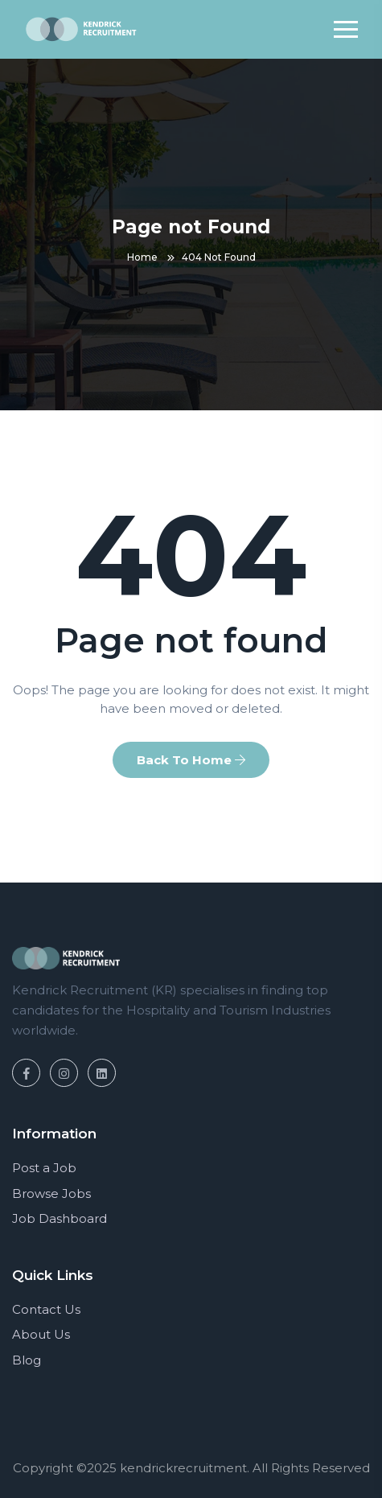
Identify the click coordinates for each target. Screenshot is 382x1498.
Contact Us (46, 1309)
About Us (41, 1334)
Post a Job (44, 1167)
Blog (26, 1360)
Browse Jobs (51, 1193)
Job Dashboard (59, 1218)
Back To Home (191, 760)
